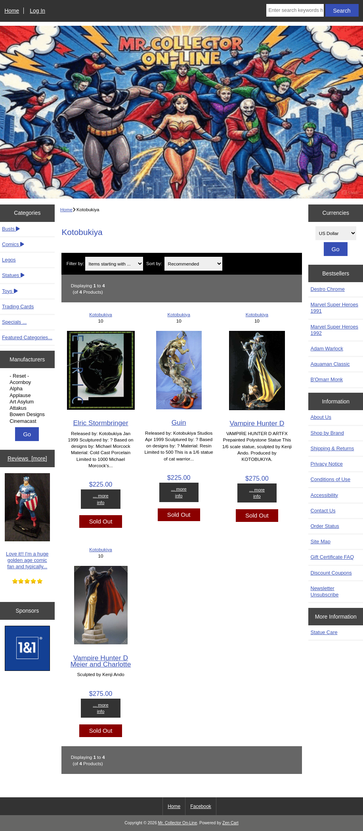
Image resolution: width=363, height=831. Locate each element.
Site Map (320, 541)
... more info (100, 498)
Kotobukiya (100, 314)
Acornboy (28, 382)
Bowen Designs (28, 414)
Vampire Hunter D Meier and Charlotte (101, 661)
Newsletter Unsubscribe (324, 591)
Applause (28, 395)
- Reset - (28, 376)
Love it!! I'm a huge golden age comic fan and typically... (27, 521)
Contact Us (322, 511)
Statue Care (323, 632)
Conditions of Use (330, 479)
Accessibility (324, 495)
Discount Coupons (331, 573)
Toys (10, 291)
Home (11, 11)
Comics (13, 244)
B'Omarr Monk (326, 379)
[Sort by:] (193, 264)
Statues (13, 275)
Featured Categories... (27, 337)
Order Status (324, 526)
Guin (179, 422)
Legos (9, 260)
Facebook (200, 806)
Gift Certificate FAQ (332, 557)
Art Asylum (28, 402)
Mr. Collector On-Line (177, 823)
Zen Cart (230, 823)
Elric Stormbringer (100, 423)
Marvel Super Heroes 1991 (334, 308)
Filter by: (75, 263)
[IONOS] (27, 649)
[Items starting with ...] (114, 264)
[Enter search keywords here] (294, 10)
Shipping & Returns (332, 448)
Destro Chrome (327, 289)
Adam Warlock (326, 349)
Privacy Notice (326, 464)
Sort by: (154, 263)
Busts (11, 229)
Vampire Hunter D (256, 423)
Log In (37, 11)
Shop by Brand (327, 433)
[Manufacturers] (27, 398)
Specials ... (14, 322)
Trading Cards (18, 306)
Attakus (28, 408)
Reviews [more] (27, 458)
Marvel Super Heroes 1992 (334, 330)
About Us (320, 417)
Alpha (28, 389)
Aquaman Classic (330, 364)
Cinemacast (28, 421)
